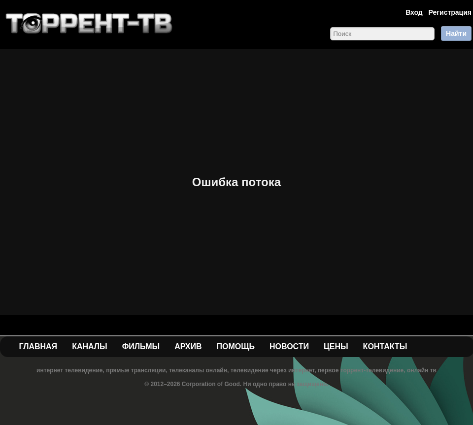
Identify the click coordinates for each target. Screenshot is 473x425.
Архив (188, 346)
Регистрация (450, 12)
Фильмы (141, 346)
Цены (336, 346)
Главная (38, 346)
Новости (289, 346)
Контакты (385, 346)
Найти (456, 33)
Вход (414, 12)
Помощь (235, 346)
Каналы (89, 346)
